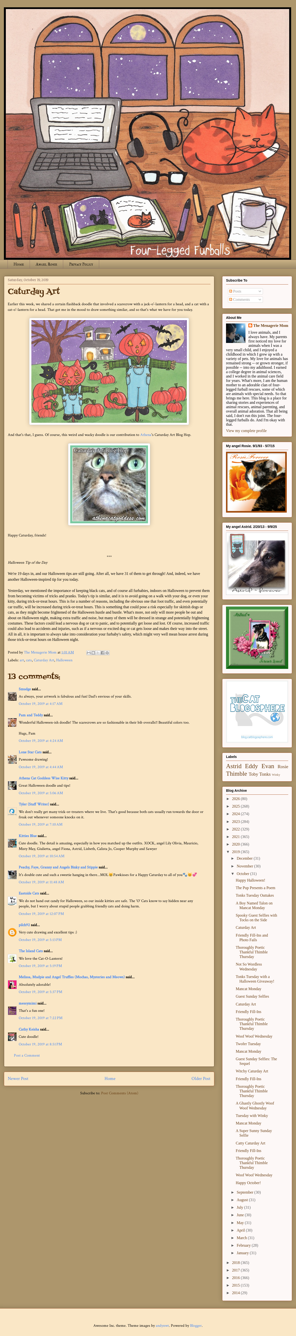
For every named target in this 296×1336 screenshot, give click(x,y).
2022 (236, 829)
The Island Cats (31, 951)
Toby (253, 774)
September (245, 1192)
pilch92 (24, 925)
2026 (236, 799)
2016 (236, 1278)
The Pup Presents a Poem (255, 888)
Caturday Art (44, 660)
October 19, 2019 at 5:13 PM (40, 939)
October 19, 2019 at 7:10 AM (40, 824)
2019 (236, 852)
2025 (236, 806)
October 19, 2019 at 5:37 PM (40, 992)
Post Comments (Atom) (119, 1093)
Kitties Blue (28, 835)
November (245, 866)
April (241, 1230)
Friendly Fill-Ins (248, 1012)
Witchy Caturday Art (252, 1071)
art (22, 660)
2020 (236, 844)
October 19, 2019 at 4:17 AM (40, 703)
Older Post (201, 1079)
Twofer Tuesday (248, 1044)
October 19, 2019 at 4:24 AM (41, 740)
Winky (276, 774)
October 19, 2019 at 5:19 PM (40, 965)
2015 (236, 1285)
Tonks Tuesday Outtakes (255, 895)
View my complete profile (246, 431)
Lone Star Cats (30, 752)
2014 (236, 1293)
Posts (235, 291)
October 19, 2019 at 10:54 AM (41, 856)
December (245, 858)
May (241, 1223)
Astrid (234, 766)
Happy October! (248, 1183)
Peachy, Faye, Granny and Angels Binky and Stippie (58, 867)
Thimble (236, 773)
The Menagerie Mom (270, 325)
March (242, 1238)
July (240, 1207)
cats (29, 660)
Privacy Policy (81, 264)
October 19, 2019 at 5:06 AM (41, 793)
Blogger (196, 1325)
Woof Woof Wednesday (254, 1036)
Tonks (265, 774)
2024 (236, 814)
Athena (145, 434)
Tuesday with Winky (252, 1116)
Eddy (251, 766)
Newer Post (18, 1079)
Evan (267, 766)
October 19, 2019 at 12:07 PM (41, 913)
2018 (236, 1263)
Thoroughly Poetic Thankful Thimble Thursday (252, 952)
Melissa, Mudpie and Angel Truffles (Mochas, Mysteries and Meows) (72, 977)
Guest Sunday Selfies (252, 996)
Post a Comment (27, 1055)
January (243, 1253)
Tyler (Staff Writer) (34, 804)
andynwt (162, 1325)
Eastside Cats (29, 893)
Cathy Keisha (29, 1029)
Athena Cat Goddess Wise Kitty (43, 778)
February (244, 1245)
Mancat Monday (248, 989)
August (243, 1200)
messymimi (27, 1003)
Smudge (25, 689)
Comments (239, 299)
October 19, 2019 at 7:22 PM (40, 1018)
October (243, 874)
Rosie (283, 766)
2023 (236, 822)
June (241, 1215)
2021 (236, 837)
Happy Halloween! (250, 880)
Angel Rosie (46, 264)
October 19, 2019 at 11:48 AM (41, 882)
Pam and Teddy (31, 715)
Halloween (64, 660)
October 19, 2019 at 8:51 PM (40, 1044)
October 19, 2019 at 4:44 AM (41, 767)
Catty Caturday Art (250, 1143)
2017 (236, 1270)
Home (19, 264)
